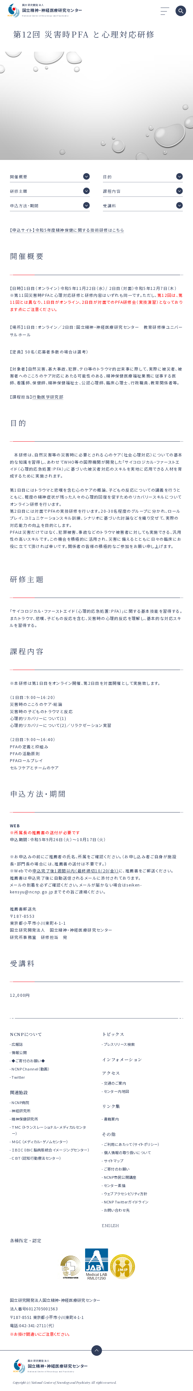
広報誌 (17, 1044)
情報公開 (19, 1052)
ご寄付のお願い (117, 1169)
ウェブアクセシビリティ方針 (125, 1193)
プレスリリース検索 (119, 1044)
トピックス (113, 1034)
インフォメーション (122, 1059)
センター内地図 (116, 1091)
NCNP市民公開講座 (120, 1177)
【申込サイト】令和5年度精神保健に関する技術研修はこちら (67, 230)
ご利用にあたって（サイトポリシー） (132, 1144)
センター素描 (115, 1185)
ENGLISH (110, 1225)
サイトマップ (114, 1160)
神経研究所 (21, 1110)
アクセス (111, 1073)
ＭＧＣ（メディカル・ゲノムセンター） (40, 1141)
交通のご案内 (115, 1083)
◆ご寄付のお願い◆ (28, 1060)
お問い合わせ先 (117, 1210)
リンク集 (111, 1106)
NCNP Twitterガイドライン (126, 1201)
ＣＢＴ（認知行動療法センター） (36, 1158)
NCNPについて (26, 1034)
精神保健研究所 (25, 1118)
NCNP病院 (20, 1102)
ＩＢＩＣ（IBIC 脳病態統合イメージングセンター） (51, 1149)
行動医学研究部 (47, 396)
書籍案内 (111, 1118)
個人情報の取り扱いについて (127, 1152)
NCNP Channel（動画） (31, 1068)
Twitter (18, 1077)
